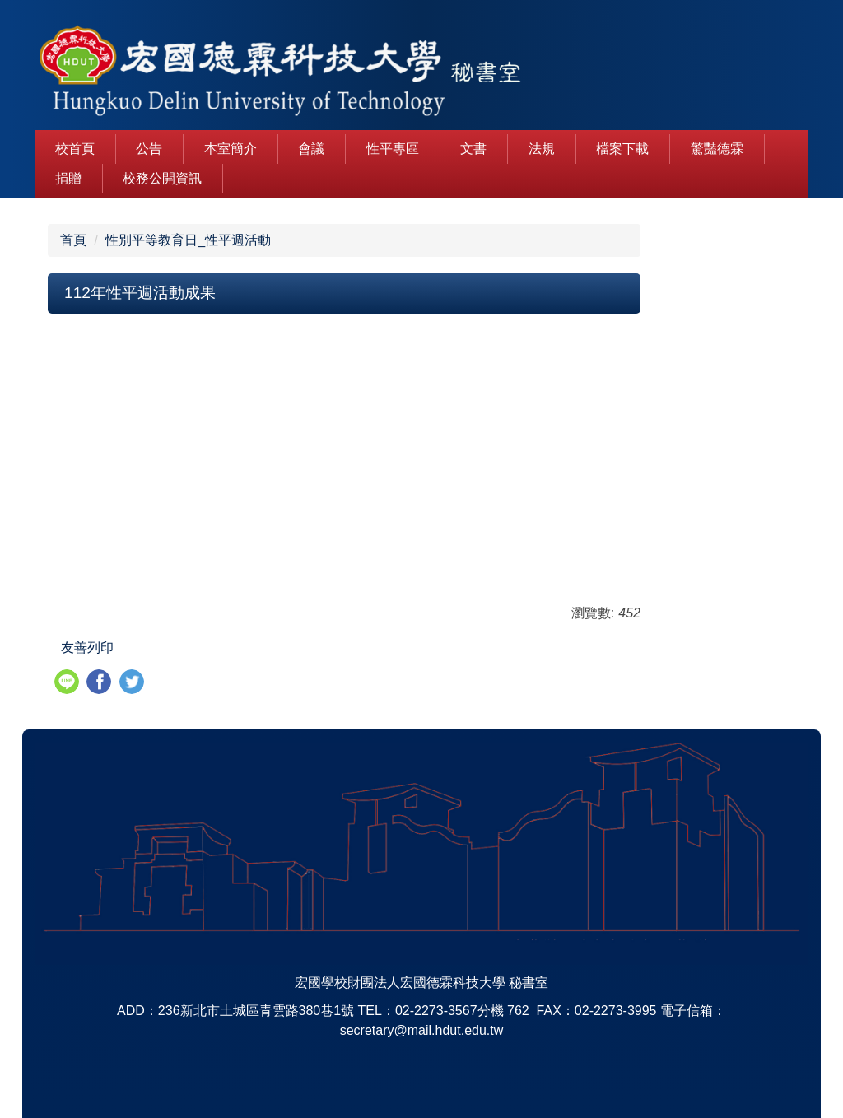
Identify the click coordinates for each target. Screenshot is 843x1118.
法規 (542, 149)
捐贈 (68, 178)
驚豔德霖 (717, 149)
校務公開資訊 (162, 178)
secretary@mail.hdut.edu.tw (422, 1030)
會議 (311, 149)
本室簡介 (230, 149)
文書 (473, 149)
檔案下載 (622, 149)
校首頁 (75, 149)
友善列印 (87, 647)
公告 (149, 149)
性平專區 (392, 149)
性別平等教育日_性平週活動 (188, 240)
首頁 (73, 240)
